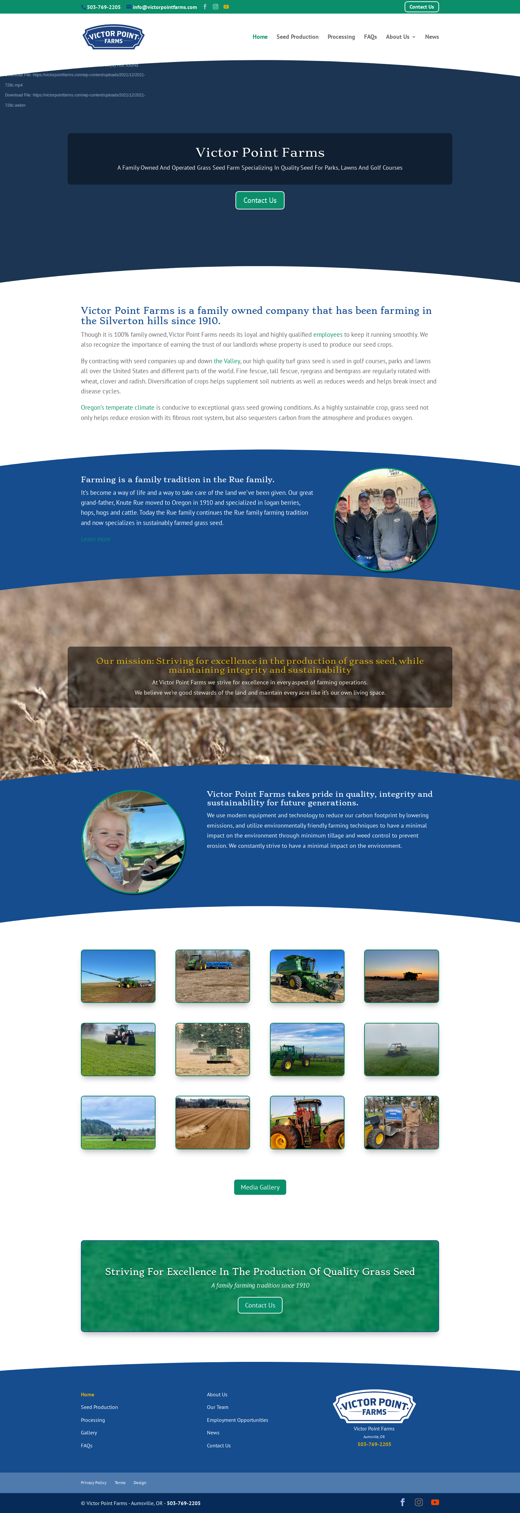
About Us (398, 37)
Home (260, 37)
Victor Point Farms (260, 152)
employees (328, 334)
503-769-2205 (104, 7)
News (432, 37)
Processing (341, 37)
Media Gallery (260, 1187)
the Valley (227, 361)
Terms (120, 1482)
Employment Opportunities (237, 1420)
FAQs (370, 37)
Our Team (217, 1407)
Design (140, 1482)
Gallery (89, 1432)
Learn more (96, 539)
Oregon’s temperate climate (118, 407)
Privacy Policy (93, 1482)
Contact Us (422, 6)
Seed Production (298, 37)
